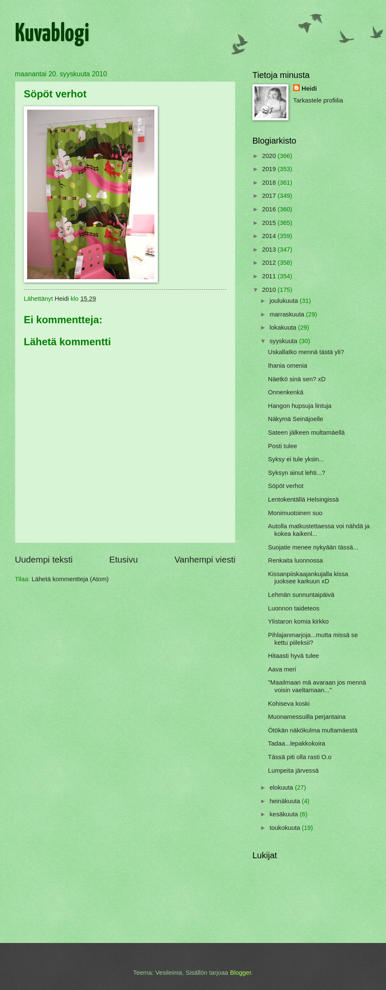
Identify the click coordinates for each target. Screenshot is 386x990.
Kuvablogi (52, 34)
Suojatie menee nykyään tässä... (313, 547)
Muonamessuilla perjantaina (307, 716)
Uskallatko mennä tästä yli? (306, 352)
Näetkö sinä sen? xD (297, 379)
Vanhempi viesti (204, 559)
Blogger (240, 972)
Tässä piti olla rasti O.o (300, 757)
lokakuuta (283, 327)
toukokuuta (285, 827)
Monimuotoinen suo (295, 513)
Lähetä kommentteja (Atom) (70, 579)
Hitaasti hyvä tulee (293, 655)
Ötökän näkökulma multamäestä (313, 730)
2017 (270, 195)
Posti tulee (282, 446)
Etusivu (123, 559)
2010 (270, 289)
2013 (270, 249)
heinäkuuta (285, 801)
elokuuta (282, 787)
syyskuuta (284, 341)
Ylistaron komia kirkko (298, 621)
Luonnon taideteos (293, 608)
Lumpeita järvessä (293, 770)
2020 (270, 156)
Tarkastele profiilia (318, 100)
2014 (270, 236)
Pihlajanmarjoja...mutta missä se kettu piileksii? (313, 639)
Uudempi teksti (44, 559)
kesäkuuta (284, 814)
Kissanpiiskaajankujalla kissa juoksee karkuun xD (308, 578)
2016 (270, 209)
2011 (270, 276)
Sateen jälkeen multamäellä (306, 432)
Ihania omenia (287, 365)
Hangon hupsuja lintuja (300, 405)
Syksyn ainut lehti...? (296, 472)
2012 (270, 262)
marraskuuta (287, 314)
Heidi (309, 88)
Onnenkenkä (285, 392)
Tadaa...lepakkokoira (296, 743)
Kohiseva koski (289, 703)
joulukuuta (284, 300)
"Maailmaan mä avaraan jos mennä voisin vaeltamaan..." (317, 686)
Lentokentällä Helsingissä (303, 499)
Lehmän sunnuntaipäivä (301, 594)
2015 (270, 222)
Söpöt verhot (285, 486)
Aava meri (282, 669)
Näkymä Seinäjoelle (295, 419)
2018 (270, 182)
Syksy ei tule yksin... (296, 459)
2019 (270, 169)
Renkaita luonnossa (295, 560)
